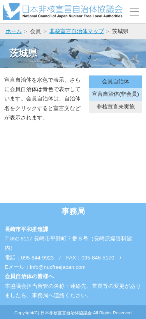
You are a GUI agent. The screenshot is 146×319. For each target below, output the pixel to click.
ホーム (13, 31)
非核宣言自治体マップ (76, 31)
